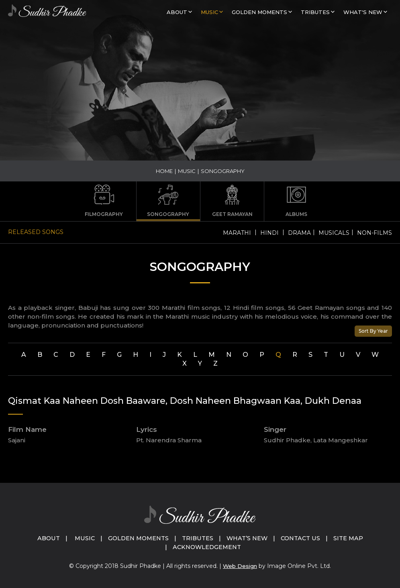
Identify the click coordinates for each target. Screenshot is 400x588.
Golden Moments (136, 538)
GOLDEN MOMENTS (259, 12)
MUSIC (209, 12)
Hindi (269, 232)
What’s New (248, 538)
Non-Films (374, 232)
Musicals (333, 232)
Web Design (240, 566)
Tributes (315, 12)
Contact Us (304, 538)
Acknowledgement (207, 547)
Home (164, 171)
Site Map (353, 538)
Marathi (237, 232)
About (177, 12)
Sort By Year (373, 331)
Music (80, 538)
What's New (362, 12)
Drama (299, 232)
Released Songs (35, 232)
